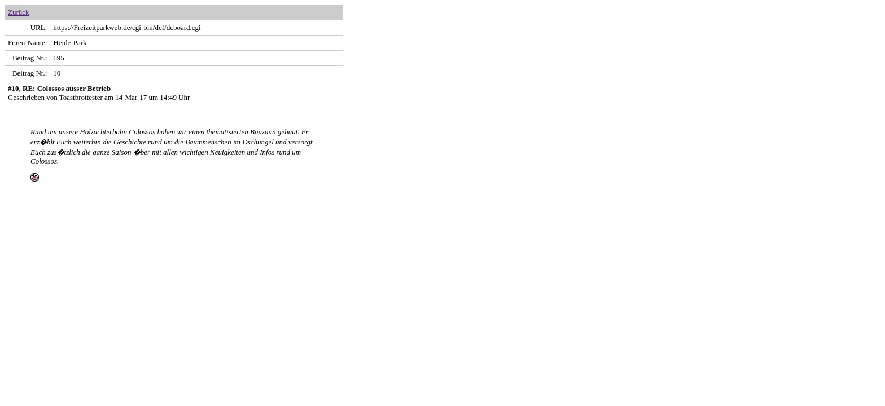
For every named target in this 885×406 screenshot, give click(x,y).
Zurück (18, 12)
